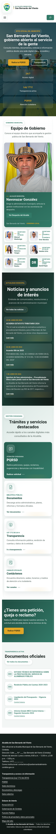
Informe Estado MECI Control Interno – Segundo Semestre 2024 (29, 712)
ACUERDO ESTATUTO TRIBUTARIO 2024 (22, 324)
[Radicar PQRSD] (28, 460)
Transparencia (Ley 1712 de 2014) (15, 778)
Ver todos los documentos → (18, 662)
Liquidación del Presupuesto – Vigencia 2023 (30, 698)
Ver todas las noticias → (16, 310)
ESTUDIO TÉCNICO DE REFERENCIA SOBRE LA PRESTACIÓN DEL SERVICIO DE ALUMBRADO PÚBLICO (31, 674)
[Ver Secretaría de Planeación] (9, 249)
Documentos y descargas (12, 790)
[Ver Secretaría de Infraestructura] (34, 262)
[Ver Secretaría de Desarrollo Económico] (34, 235)
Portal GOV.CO (7, 805)
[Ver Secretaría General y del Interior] (9, 235)
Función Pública (8, 813)
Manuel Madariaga (18, 238)
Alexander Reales (18, 265)
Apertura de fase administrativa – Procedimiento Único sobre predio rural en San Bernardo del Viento (27, 378)
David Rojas (43, 266)
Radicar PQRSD (14, 631)
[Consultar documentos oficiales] (28, 498)
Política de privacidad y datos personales (18, 817)
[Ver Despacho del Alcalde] (28, 167)
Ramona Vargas (17, 252)
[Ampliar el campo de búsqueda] (50, 17)
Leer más (10, 338)
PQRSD (5, 782)
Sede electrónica (8, 786)
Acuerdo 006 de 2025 (15, 350)
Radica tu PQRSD (18, 62)
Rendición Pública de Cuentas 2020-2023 (30, 685)
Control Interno (19, 702)
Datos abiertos (8, 794)
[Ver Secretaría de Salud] (34, 249)
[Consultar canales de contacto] (28, 573)
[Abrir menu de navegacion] (5, 17)
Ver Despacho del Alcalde (19, 215)
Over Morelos (44, 240)
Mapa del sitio (7, 821)
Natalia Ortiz (43, 251)
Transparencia (39, 62)
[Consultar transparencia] (28, 536)
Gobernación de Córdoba (12, 809)
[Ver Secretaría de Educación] (9, 262)
